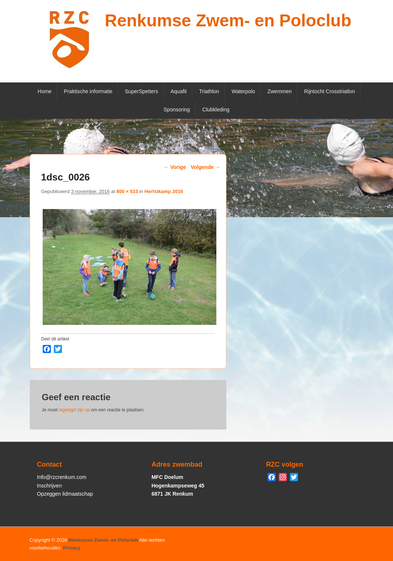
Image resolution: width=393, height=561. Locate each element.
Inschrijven (49, 486)
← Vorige (175, 167)
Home (45, 91)
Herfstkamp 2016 (163, 191)
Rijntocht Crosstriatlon (329, 91)
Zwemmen (280, 91)
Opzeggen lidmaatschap (65, 494)
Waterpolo (243, 91)
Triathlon (209, 91)
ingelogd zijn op (74, 409)
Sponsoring (177, 109)
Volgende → (205, 167)
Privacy (71, 548)
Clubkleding (215, 109)
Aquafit (178, 91)
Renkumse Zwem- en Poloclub (228, 20)
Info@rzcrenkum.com (61, 477)
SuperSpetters (141, 91)
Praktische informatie (88, 91)
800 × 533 (127, 191)
